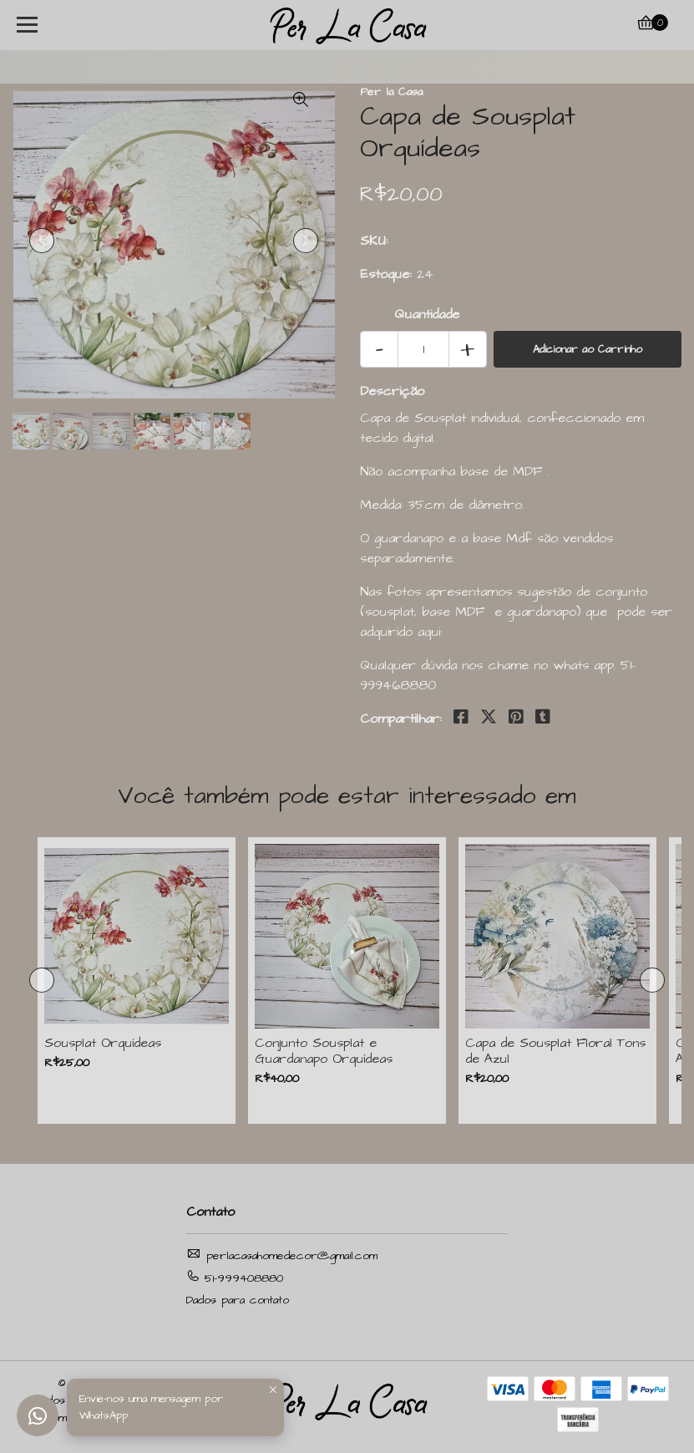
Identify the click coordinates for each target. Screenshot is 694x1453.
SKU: (374, 240)
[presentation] (41, 240)
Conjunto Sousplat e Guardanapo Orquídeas (324, 1051)
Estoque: (386, 274)
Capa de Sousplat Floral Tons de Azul (555, 1051)
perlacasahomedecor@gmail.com (281, 1255)
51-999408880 (234, 1278)
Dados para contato (237, 1300)
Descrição (392, 391)
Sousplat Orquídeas (102, 1043)
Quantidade (426, 314)
